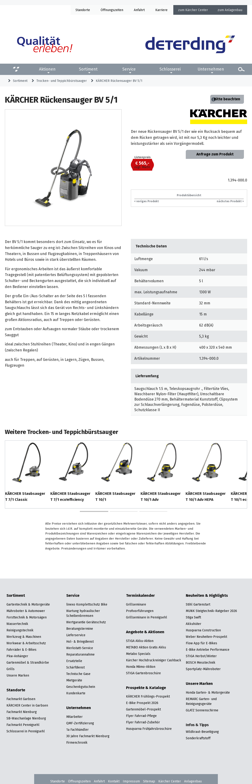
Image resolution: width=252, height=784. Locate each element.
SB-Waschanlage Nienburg (26, 718)
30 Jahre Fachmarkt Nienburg (87, 736)
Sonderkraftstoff (198, 738)
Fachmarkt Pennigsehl (22, 724)
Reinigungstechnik (19, 630)
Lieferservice (75, 635)
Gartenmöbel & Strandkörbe (27, 662)
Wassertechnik (17, 623)
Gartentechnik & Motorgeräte (28, 604)
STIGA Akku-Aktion (139, 640)
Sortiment (88, 69)
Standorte (82, 10)
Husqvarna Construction (203, 630)
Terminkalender (140, 595)
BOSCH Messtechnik (200, 662)
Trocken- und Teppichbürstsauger (61, 80)
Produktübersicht (189, 195)
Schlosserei (170, 69)
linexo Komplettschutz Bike (86, 604)
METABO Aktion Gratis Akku (146, 647)
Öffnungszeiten (79, 781)
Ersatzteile (74, 661)
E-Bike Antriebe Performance (207, 649)
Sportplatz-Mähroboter (203, 669)
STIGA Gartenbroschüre (143, 673)
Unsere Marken (17, 675)
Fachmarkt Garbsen (20, 699)
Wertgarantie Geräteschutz (86, 622)
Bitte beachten (227, 99)
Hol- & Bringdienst (80, 641)
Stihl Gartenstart (198, 604)
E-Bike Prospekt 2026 (142, 703)
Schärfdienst (75, 667)
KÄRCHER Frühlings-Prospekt (148, 696)
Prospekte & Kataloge (146, 687)
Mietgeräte (74, 680)
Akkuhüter (193, 623)
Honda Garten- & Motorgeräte (208, 692)
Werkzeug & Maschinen (23, 636)
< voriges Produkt (146, 201)
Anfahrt (139, 10)
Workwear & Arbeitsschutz (26, 643)
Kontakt (114, 781)
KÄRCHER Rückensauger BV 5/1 (119, 80)
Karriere (161, 10)
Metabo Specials (138, 653)
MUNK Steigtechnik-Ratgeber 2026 (211, 611)
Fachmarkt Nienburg (21, 712)
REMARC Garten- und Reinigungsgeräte (201, 701)
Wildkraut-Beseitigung (202, 731)
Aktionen (47, 69)
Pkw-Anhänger (17, 656)
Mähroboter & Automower (25, 611)
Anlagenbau (233, 10)
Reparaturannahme (80, 654)
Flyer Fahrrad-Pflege (141, 715)
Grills (10, 669)
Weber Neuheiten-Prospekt (206, 636)
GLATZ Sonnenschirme (202, 710)
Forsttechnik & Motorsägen (26, 617)
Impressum (131, 781)
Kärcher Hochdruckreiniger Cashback (153, 660)
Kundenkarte (75, 693)
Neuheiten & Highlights (207, 595)
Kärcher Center (196, 10)
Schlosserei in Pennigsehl (25, 731)
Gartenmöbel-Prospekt (143, 709)
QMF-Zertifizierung (80, 723)
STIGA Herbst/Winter (201, 656)
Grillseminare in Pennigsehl (146, 617)
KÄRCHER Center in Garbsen (27, 705)
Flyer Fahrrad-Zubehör (143, 722)
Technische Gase (78, 673)
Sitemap (149, 781)
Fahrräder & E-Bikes (21, 649)
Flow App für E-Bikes (201, 643)
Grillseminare (136, 604)
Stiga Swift (193, 617)
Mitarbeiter (74, 716)
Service (129, 69)
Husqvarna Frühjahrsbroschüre (149, 728)
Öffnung (107, 10)
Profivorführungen (139, 611)
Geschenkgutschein (80, 686)
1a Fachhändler (77, 729)
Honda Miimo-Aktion (140, 666)
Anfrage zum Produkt (215, 154)
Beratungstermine (79, 628)
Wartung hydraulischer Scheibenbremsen (83, 613)
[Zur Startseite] (190, 44)
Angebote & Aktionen (145, 632)
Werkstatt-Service (79, 648)
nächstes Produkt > (230, 201)
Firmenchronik (76, 742)
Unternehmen (211, 69)
